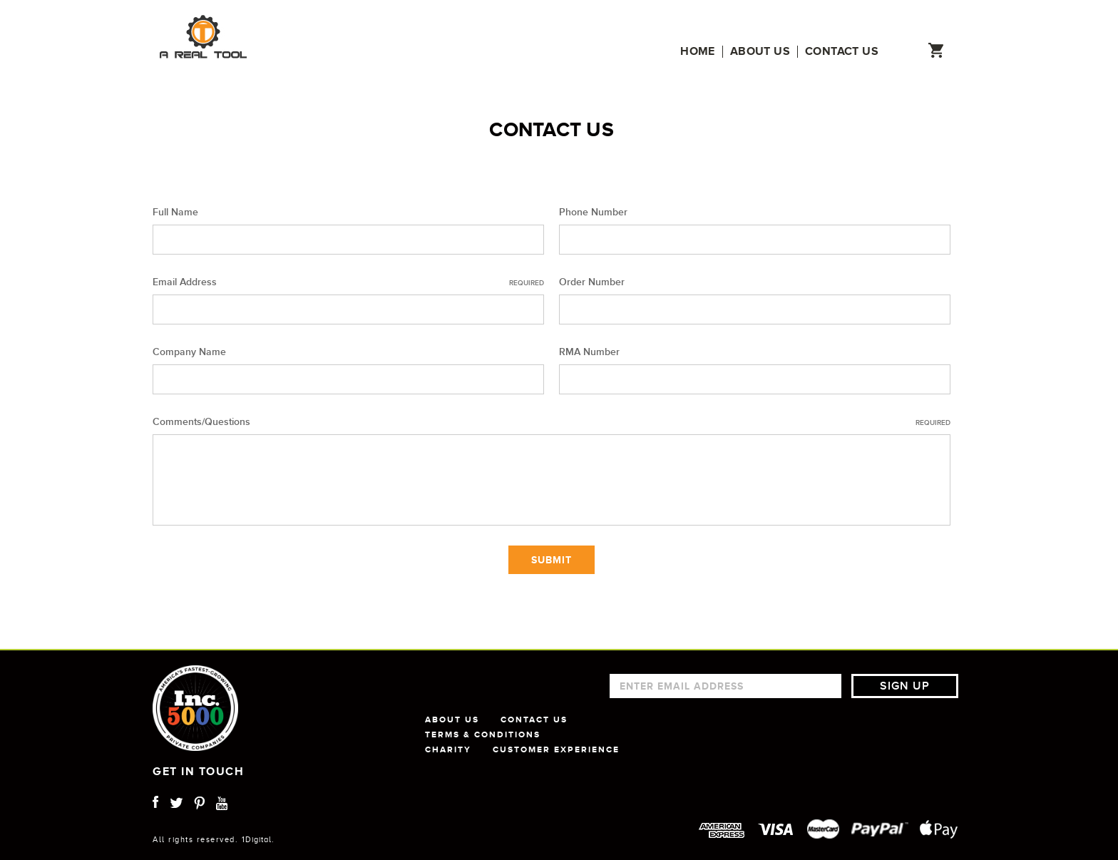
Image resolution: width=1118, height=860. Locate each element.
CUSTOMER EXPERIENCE (556, 749)
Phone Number (593, 212)
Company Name (189, 352)
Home (697, 52)
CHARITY (448, 749)
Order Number (592, 282)
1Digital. (258, 839)
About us (760, 52)
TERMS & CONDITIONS (482, 734)
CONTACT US (534, 720)
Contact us (841, 52)
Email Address (348, 282)
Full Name (175, 212)
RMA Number (589, 352)
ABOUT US (452, 720)
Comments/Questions (551, 422)
